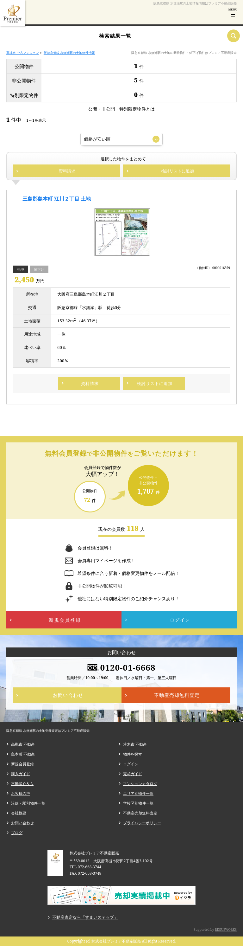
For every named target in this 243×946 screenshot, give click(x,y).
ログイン (130, 764)
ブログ (16, 832)
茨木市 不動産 (135, 744)
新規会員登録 (22, 764)
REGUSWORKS (226, 929)
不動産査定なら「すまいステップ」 (85, 917)
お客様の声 (20, 793)
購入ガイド (20, 773)
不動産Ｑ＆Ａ (22, 783)
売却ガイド (132, 773)
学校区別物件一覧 (138, 803)
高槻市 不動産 (23, 744)
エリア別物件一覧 (138, 793)
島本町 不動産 (23, 754)
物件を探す (132, 754)
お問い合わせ (22, 823)
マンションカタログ (140, 783)
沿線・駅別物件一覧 (28, 803)
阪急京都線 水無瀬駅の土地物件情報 (69, 52)
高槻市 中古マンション (22, 52)
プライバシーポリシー (142, 823)
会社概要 (18, 813)
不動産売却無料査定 (140, 813)
